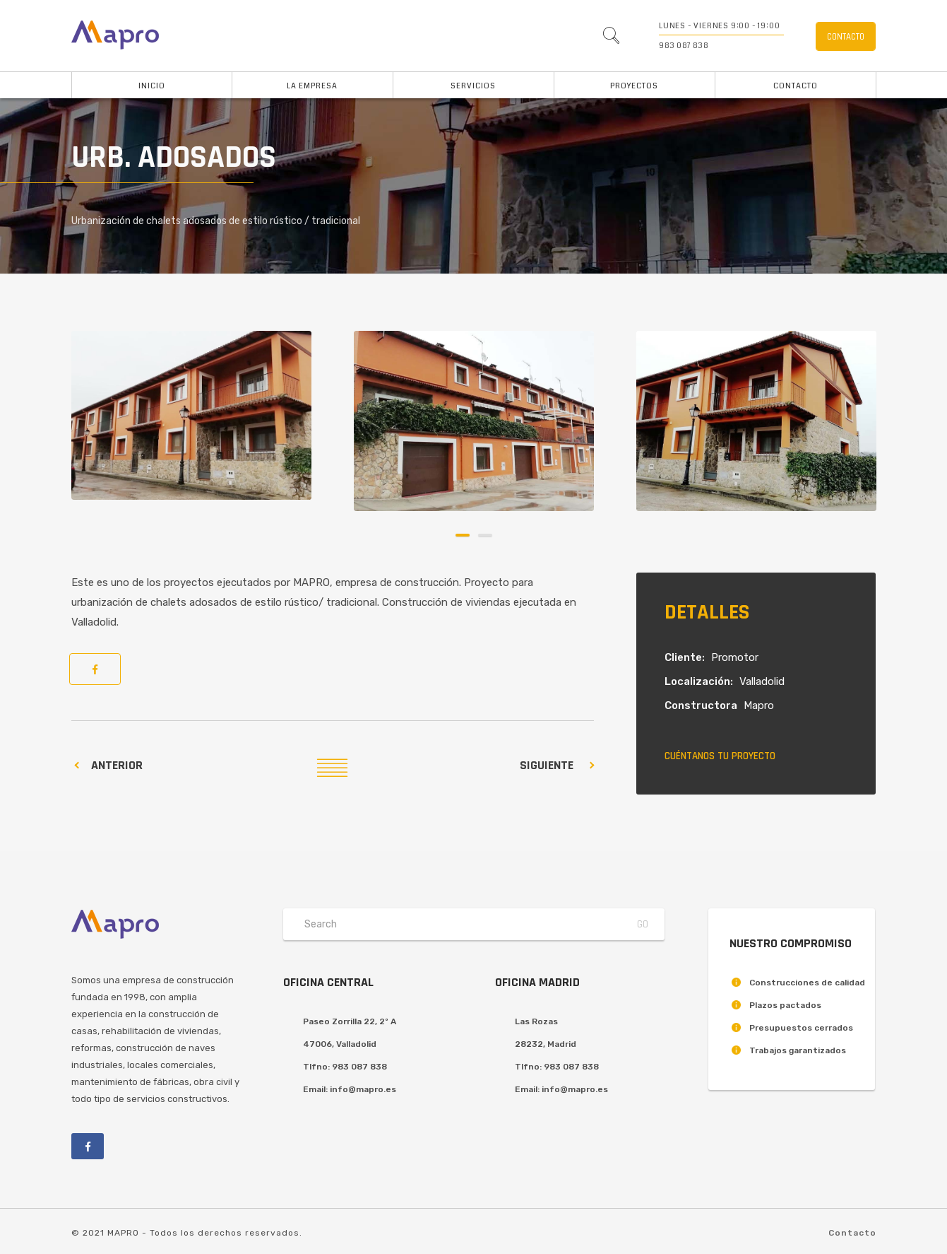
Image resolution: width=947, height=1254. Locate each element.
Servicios (473, 86)
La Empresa (312, 86)
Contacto (795, 86)
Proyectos (634, 86)
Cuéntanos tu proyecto (720, 756)
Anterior (117, 765)
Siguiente (546, 765)
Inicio (151, 86)
